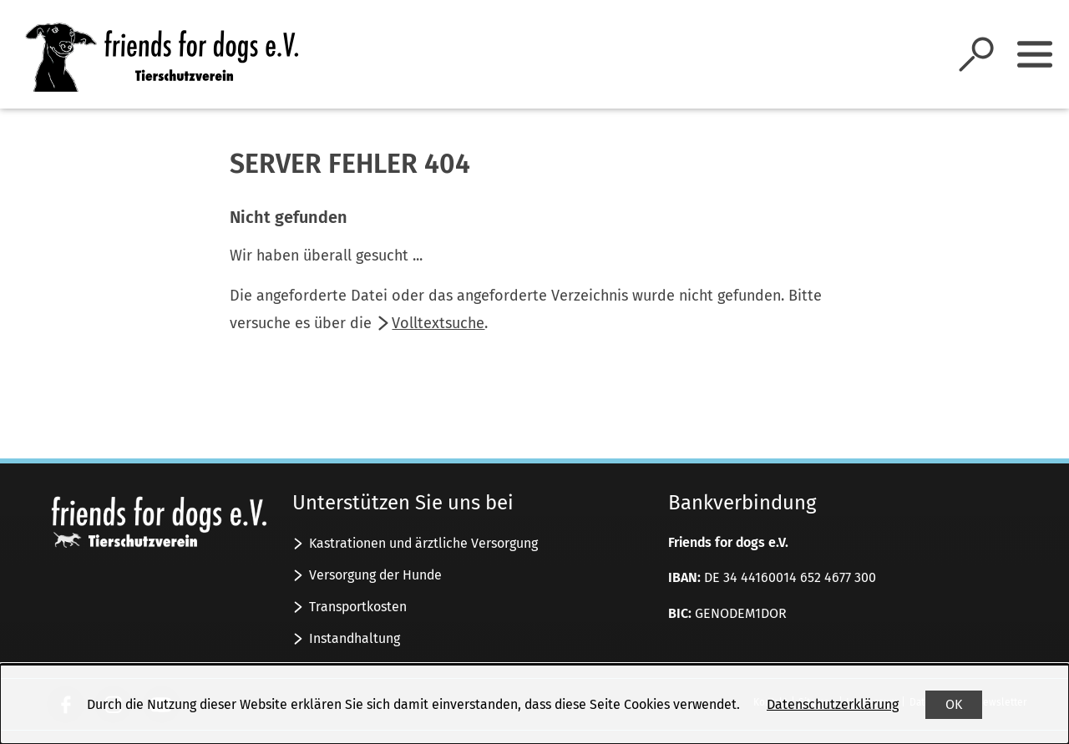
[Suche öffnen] (976, 54)
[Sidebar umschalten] (1035, 54)
